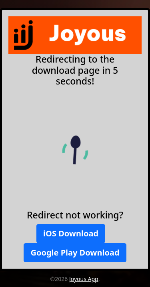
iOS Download (70, 233)
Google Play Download (74, 252)
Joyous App (83, 279)
